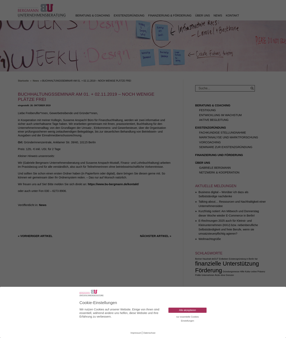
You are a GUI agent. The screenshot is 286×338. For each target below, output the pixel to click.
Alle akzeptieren (187, 310)
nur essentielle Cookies (187, 317)
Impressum (135, 333)
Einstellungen (187, 321)
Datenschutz (149, 333)
